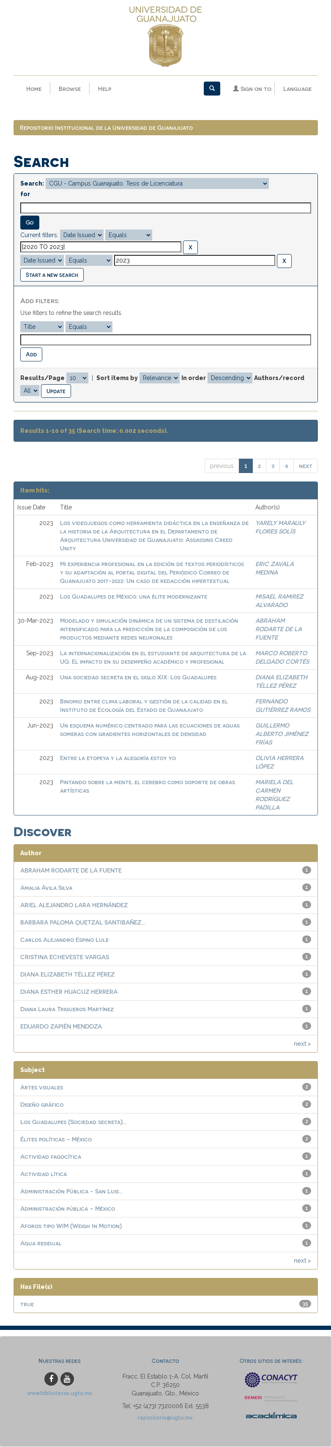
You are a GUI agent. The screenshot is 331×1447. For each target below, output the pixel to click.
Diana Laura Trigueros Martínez (67, 1009)
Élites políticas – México (56, 1139)
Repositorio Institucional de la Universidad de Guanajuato (106, 127)
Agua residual (41, 1243)
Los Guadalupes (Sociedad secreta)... (73, 1122)
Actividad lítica (43, 1174)
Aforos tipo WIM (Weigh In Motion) (71, 1226)
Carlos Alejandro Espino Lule (64, 940)
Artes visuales (41, 1087)
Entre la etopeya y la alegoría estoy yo (118, 758)
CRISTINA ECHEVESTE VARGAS (64, 957)
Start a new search (52, 275)
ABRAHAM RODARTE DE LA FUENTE (278, 629)
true (27, 1304)
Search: (32, 184)
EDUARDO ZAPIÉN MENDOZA (61, 1026)
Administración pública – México (67, 1208)
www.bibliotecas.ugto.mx (59, 1393)
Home (33, 88)
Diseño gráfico (41, 1104)
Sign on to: (252, 88)
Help (104, 88)
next (305, 466)
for (25, 194)
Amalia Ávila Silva (46, 888)
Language (297, 88)
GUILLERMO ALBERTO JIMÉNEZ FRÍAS (281, 734)
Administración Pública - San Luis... (71, 1191)
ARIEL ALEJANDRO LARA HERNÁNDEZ (74, 905)
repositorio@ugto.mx (165, 1418)
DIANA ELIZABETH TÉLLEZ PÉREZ (67, 974)
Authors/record (279, 378)
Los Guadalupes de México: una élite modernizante (133, 596)
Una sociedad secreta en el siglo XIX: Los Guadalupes (138, 677)
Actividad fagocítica (50, 1156)
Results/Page (42, 378)
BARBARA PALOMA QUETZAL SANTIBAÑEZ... (82, 922)
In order (193, 378)
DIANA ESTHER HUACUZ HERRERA (69, 992)
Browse (70, 88)
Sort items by (117, 378)
